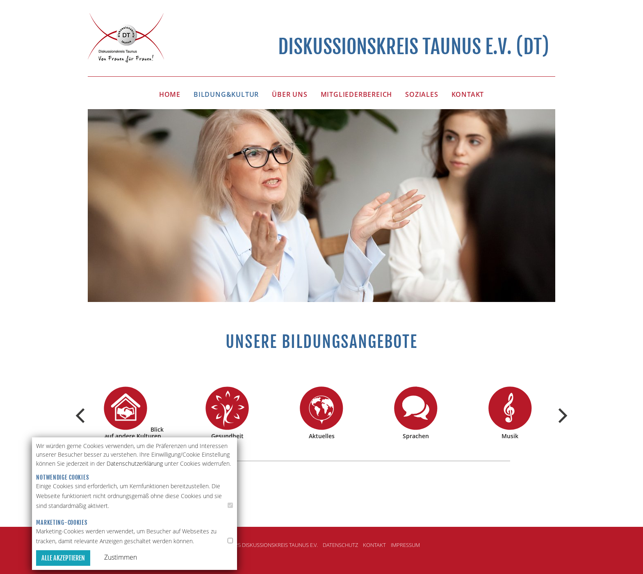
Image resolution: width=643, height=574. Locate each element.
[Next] (561, 415)
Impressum (405, 545)
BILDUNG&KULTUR (226, 94)
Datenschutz (340, 545)
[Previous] (81, 415)
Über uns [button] (289, 94)
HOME (169, 94)
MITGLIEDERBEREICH (356, 94)
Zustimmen (120, 557)
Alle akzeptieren (63, 558)
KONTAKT (467, 94)
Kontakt (374, 545)
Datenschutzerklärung (135, 463)
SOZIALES (421, 94)
